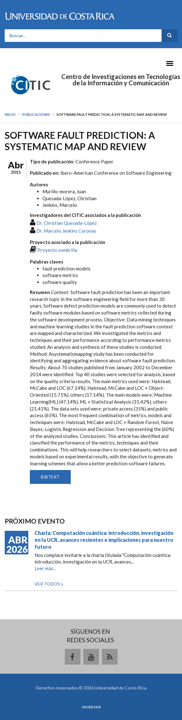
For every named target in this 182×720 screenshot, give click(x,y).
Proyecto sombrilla (57, 250)
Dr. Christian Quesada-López (66, 223)
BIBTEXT (50, 476)
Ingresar (91, 707)
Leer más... (45, 568)
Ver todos (48, 584)
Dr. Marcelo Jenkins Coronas (66, 231)
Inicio (10, 114)
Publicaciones (36, 114)
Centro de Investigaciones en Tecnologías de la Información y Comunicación (120, 79)
